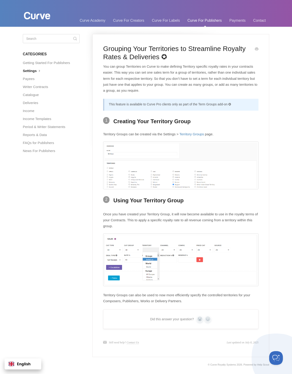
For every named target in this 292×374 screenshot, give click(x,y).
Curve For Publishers (205, 23)
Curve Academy (92, 20)
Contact (259, 20)
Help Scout (263, 364)
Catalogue (31, 95)
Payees (28, 79)
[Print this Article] (256, 49)
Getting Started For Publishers (46, 63)
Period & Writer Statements (44, 127)
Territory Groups (191, 134)
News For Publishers (39, 151)
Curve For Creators (128, 20)
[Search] (51, 38)
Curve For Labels (166, 20)
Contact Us (133, 342)
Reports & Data (35, 135)
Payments (237, 20)
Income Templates (37, 119)
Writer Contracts (35, 87)
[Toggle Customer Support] (276, 358)
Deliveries (30, 103)
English (20, 364)
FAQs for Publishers (38, 143)
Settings (32, 71)
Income (28, 111)
